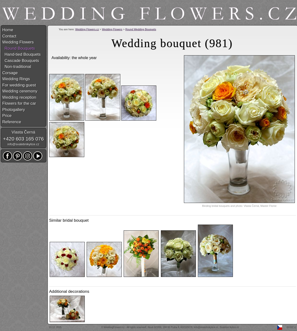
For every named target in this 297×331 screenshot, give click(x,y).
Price (7, 115)
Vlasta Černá (23, 132)
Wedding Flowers (112, 29)
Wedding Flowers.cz (87, 29)
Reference (11, 122)
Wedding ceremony (19, 91)
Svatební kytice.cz (229, 327)
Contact (9, 36)
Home (7, 30)
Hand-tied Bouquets (21, 54)
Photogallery (13, 109)
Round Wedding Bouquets (140, 29)
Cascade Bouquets (20, 60)
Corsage (10, 73)
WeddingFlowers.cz (114, 327)
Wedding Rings (16, 79)
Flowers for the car (19, 103)
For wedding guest (19, 85)
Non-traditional (16, 66)
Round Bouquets (18, 48)
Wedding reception (19, 97)
